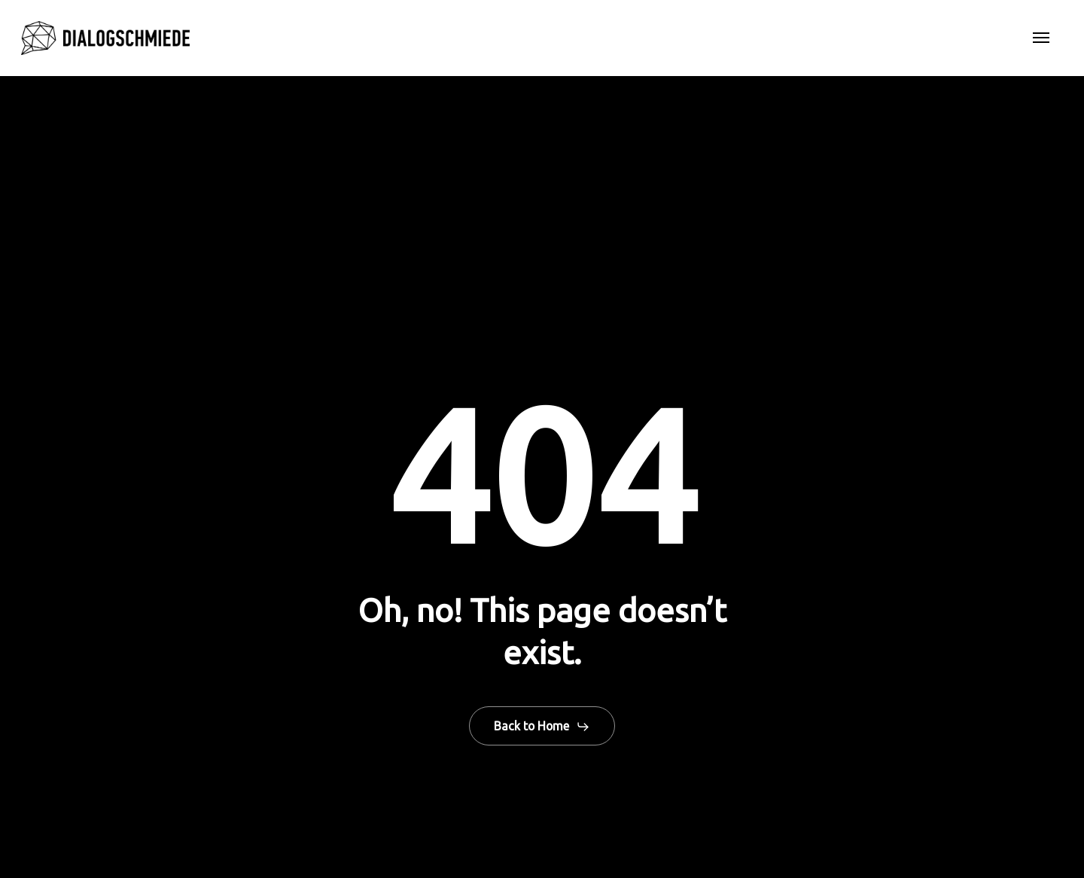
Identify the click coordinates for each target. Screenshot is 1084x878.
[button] (1041, 38)
